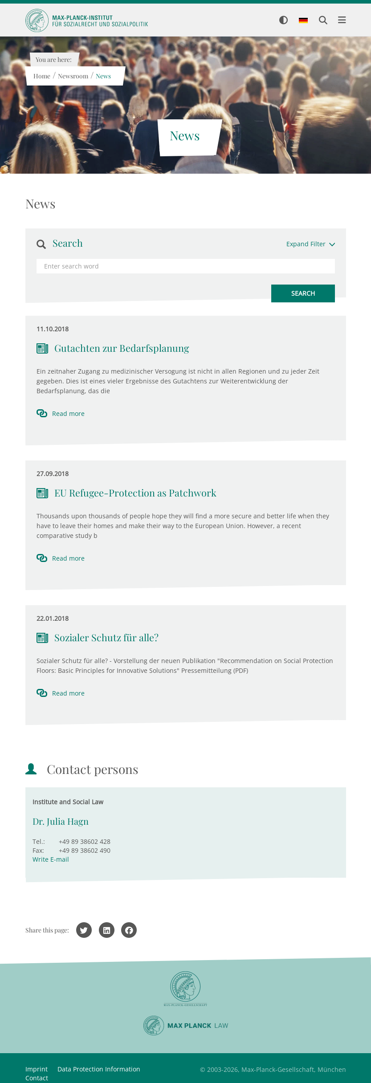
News (103, 76)
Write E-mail (51, 859)
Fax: (38, 850)
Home (41, 76)
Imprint (36, 1069)
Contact (36, 1078)
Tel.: (39, 841)
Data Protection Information (98, 1069)
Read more (68, 413)
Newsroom (73, 76)
